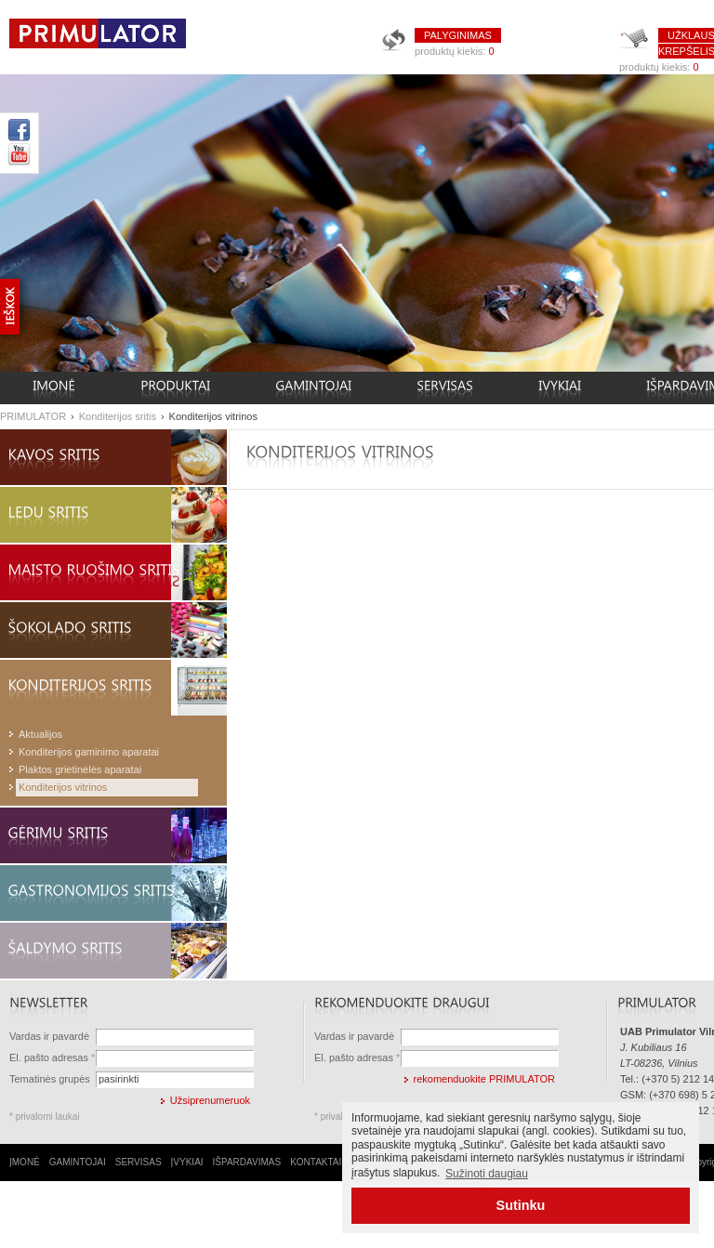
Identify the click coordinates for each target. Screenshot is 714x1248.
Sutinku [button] (521, 1205)
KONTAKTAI (315, 1162)
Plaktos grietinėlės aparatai (80, 769)
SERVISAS (138, 1162)
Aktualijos (40, 734)
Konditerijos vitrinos (213, 416)
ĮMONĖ (24, 1162)
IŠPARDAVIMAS (247, 1162)
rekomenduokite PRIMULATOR (484, 1078)
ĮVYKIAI (187, 1162)
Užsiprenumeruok (210, 1100)
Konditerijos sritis (117, 416)
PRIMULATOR (33, 416)
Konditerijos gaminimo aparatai (89, 751)
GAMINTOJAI (77, 1162)
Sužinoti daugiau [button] (486, 1173)
